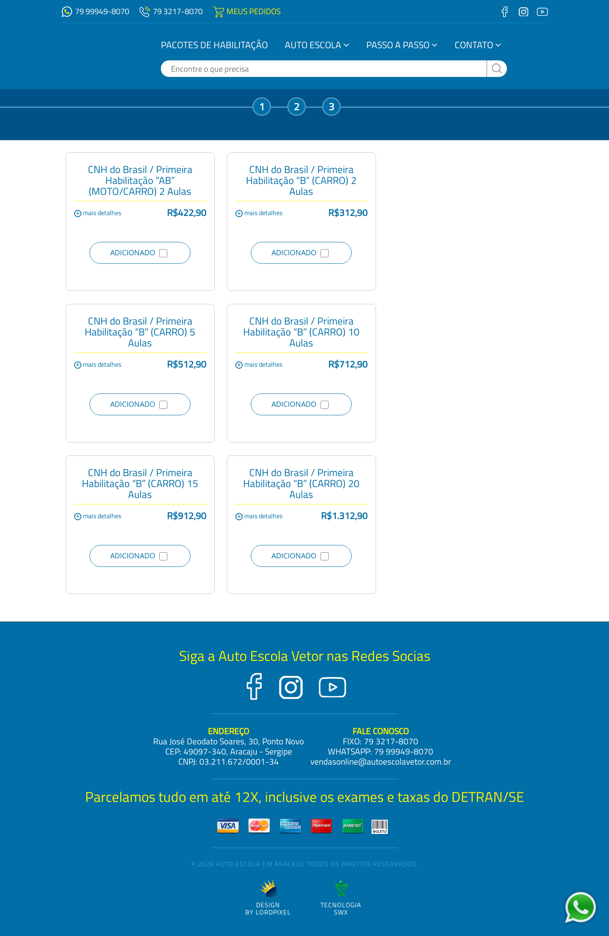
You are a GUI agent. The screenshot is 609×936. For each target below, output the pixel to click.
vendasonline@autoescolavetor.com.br (380, 761)
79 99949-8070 (102, 11)
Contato (474, 45)
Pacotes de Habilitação (214, 45)
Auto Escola (313, 45)
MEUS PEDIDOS (254, 11)
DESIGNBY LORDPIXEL (268, 898)
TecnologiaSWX (341, 898)
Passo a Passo (398, 45)
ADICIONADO (138, 252)
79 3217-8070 (178, 11)
